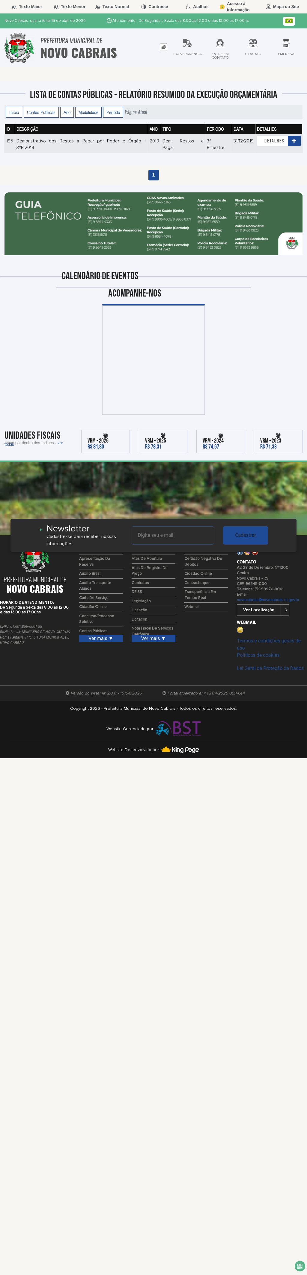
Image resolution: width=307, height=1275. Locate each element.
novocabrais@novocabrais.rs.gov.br (268, 600)
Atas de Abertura (147, 559)
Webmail (191, 607)
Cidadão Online (93, 607)
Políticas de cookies (258, 655)
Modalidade (88, 112)
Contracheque (197, 583)
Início (14, 112)
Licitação (139, 610)
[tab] (163, 47)
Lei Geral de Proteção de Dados (270, 668)
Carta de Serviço (94, 598)
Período (113, 112)
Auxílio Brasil (90, 574)
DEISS (137, 592)
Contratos (140, 583)
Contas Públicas (41, 112)
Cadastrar (245, 535)
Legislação (141, 601)
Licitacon (139, 619)
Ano (67, 112)
